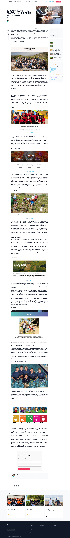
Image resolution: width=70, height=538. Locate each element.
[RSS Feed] (12, 530)
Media (58, 69)
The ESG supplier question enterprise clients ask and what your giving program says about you (53, 510)
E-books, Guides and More (55, 74)
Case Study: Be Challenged (31, 509)
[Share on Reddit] (8, 35)
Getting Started (54, 64)
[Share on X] (8, 30)
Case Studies (31, 528)
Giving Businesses (43, 526)
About (15, 1)
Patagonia (31, 218)
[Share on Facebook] (8, 33)
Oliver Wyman (32, 171)
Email (19, 463)
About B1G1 (43, 525)
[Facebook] (51, 36)
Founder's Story (54, 77)
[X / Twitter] (53, 36)
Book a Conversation (49, 1)
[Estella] (8, 21)
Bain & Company (31, 280)
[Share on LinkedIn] (8, 37)
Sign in (54, 526)
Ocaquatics (26, 391)
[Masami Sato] (8, 514)
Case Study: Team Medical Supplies (14, 509)
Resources (53, 79)
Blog (35, 1)
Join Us (58, 1)
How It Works (19, 1)
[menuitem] (46, 525)
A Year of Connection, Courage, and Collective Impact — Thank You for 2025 (57, 50)
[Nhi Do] (46, 516)
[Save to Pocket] (8, 39)
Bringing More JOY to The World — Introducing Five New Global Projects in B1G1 (57, 58)
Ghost (20, 536)
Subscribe (54, 525)
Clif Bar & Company (31, 72)
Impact (25, 1)
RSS (53, 528)
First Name (20, 460)
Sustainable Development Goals (56, 72)
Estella (10, 20)
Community (30, 1)
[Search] (62, 1)
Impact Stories (53, 69)
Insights (9, 8)
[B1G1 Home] (9, 1)
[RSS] (55, 36)
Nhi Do (49, 516)
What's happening (31, 526)
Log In (54, 1)
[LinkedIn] (57, 36)
